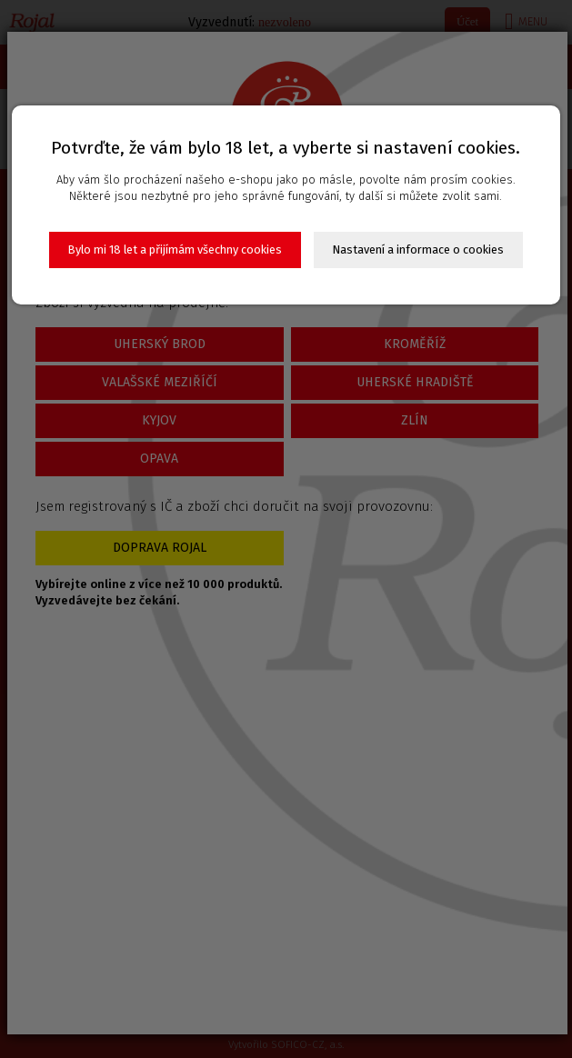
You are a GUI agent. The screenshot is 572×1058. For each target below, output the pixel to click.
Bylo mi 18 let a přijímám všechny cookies (175, 249)
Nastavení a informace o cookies (418, 249)
